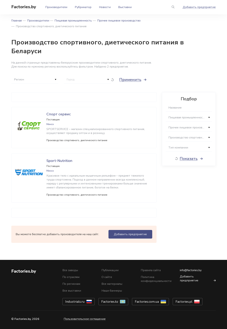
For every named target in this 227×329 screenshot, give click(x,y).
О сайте (106, 277)
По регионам (71, 284)
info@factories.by (191, 270)
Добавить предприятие (199, 7)
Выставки (125, 7)
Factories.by (23, 7)
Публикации (110, 270)
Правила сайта (151, 270)
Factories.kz (109, 301)
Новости (105, 7)
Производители (56, 7)
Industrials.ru (75, 301)
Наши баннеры (111, 291)
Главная (16, 21)
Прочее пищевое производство (119, 21)
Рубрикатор (83, 7)
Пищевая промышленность (73, 21)
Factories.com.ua (147, 301)
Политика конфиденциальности (156, 279)
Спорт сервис (58, 114)
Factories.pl (184, 301)
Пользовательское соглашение (85, 319)
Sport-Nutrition (59, 160)
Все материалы (111, 284)
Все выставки (71, 291)
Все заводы (70, 270)
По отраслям (70, 277)
